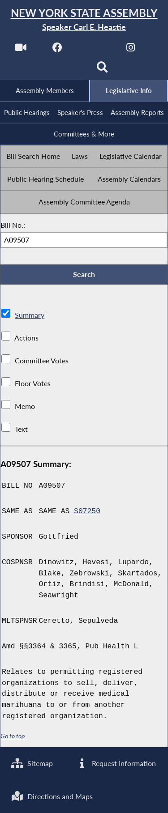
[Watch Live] (21, 50)
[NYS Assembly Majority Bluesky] (66, 70)
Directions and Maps (52, 796)
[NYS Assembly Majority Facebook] (57, 50)
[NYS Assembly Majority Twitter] (94, 50)
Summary (29, 315)
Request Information (116, 763)
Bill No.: (12, 225)
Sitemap (32, 763)
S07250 (87, 511)
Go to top (12, 736)
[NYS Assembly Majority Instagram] (131, 50)
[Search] (102, 70)
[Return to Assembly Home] (84, 20)
